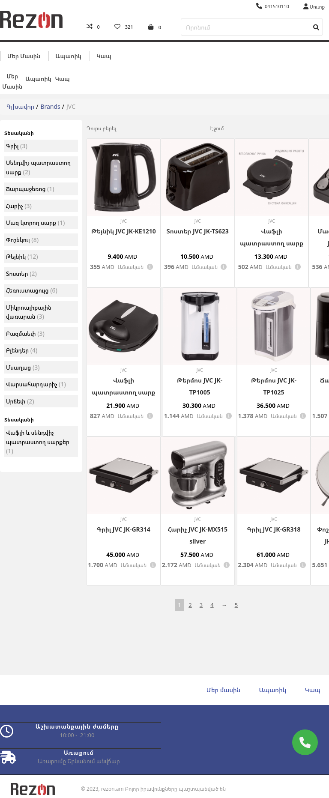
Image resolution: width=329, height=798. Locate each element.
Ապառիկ (68, 54)
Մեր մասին (23, 54)
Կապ (103, 54)
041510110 (272, 6)
